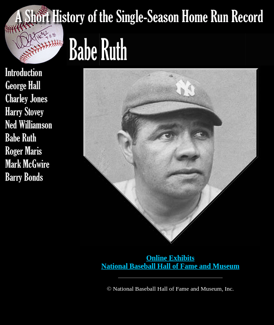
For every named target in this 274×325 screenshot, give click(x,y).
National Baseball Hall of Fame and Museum (170, 266)
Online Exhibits (170, 258)
